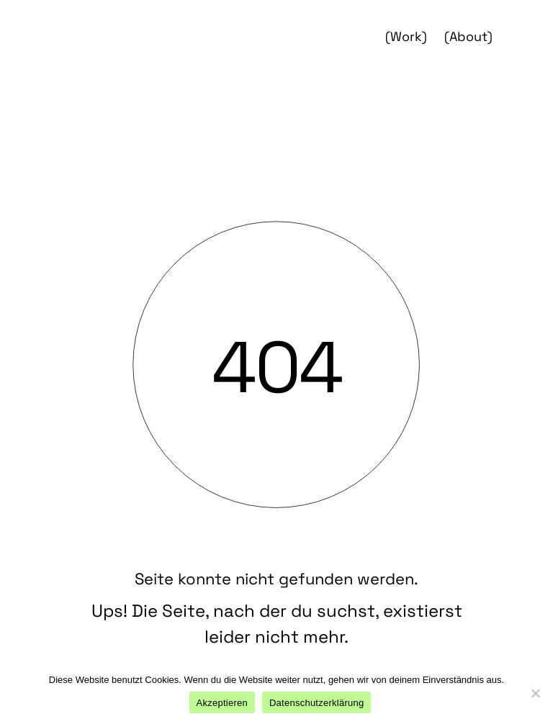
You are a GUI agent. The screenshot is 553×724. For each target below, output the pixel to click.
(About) (468, 36)
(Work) (406, 36)
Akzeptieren (222, 702)
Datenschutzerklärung (316, 702)
